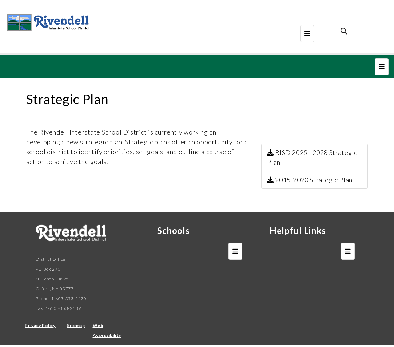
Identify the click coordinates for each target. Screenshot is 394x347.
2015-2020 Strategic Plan (310, 180)
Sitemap (76, 325)
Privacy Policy (40, 325)
